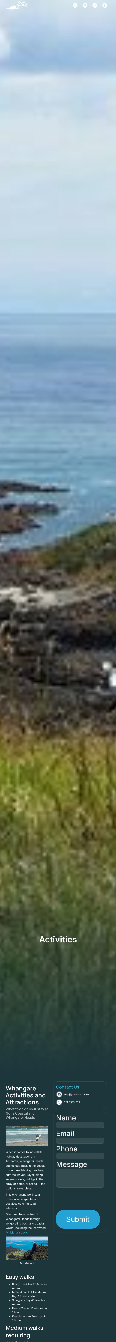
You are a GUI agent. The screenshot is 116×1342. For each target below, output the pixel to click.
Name (66, 1117)
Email (65, 1133)
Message (71, 1164)
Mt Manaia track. (17, 1232)
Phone (67, 1148)
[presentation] (80, 1195)
